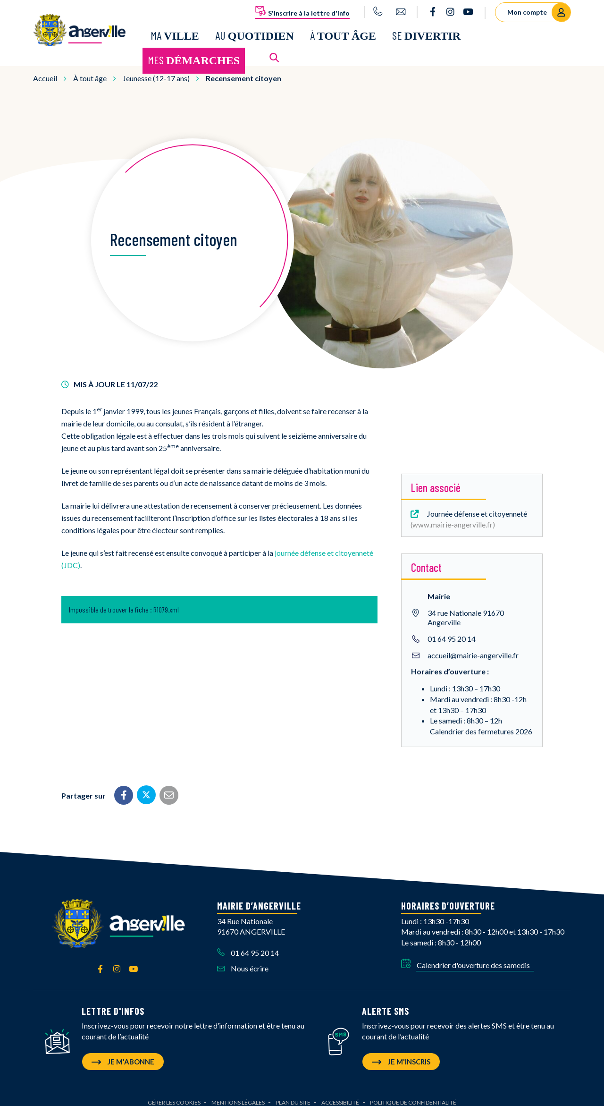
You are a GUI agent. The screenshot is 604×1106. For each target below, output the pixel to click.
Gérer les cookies (174, 1094)
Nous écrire (242, 960)
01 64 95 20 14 (452, 631)
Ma (175, 31)
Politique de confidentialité (413, 1094)
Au (254, 31)
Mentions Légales (238, 1094)
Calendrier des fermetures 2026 (481, 723)
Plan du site (293, 1094)
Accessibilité (340, 1094)
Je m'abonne (123, 1053)
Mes (194, 56)
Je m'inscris (401, 1053)
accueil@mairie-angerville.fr (473, 647)
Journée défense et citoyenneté (468, 511)
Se (426, 31)
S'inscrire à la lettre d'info (302, 11)
